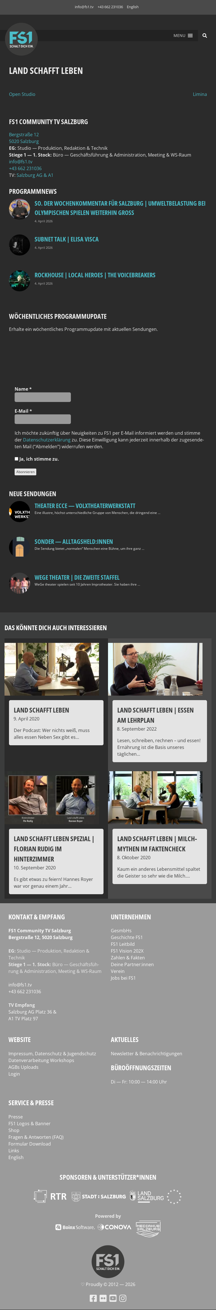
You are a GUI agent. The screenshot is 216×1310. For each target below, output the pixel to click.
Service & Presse (31, 1102)
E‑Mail (23, 411)
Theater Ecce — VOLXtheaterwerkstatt (85, 505)
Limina (200, 94)
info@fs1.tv (84, 6)
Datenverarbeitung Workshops (41, 1060)
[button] (179, 35)
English (133, 6)
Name (23, 389)
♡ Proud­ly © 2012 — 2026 (108, 1284)
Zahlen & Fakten (128, 958)
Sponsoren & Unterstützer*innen (108, 1177)
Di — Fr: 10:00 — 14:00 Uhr (139, 1082)
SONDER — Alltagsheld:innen (74, 541)
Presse (15, 1117)
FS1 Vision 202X (127, 951)
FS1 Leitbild (123, 944)
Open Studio (22, 94)
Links (13, 1151)
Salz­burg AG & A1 (35, 175)
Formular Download (29, 1144)
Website (19, 1039)
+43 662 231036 (110, 6)
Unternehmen (131, 916)
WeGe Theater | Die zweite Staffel (77, 577)
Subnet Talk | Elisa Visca (67, 239)
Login (14, 1074)
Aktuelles (125, 1039)
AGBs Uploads (23, 1067)
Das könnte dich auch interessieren (55, 627)
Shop (13, 1130)
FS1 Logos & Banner (29, 1123)
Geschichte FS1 (127, 937)
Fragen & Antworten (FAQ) (36, 1137)
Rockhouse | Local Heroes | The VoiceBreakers (95, 275)
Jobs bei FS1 (123, 978)
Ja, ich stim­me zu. (37, 459)
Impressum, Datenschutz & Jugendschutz (52, 1053)
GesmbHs (121, 930)
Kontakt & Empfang (36, 916)
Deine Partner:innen (132, 964)
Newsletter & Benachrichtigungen (146, 1053)
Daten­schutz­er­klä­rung (47, 440)
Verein (118, 971)
